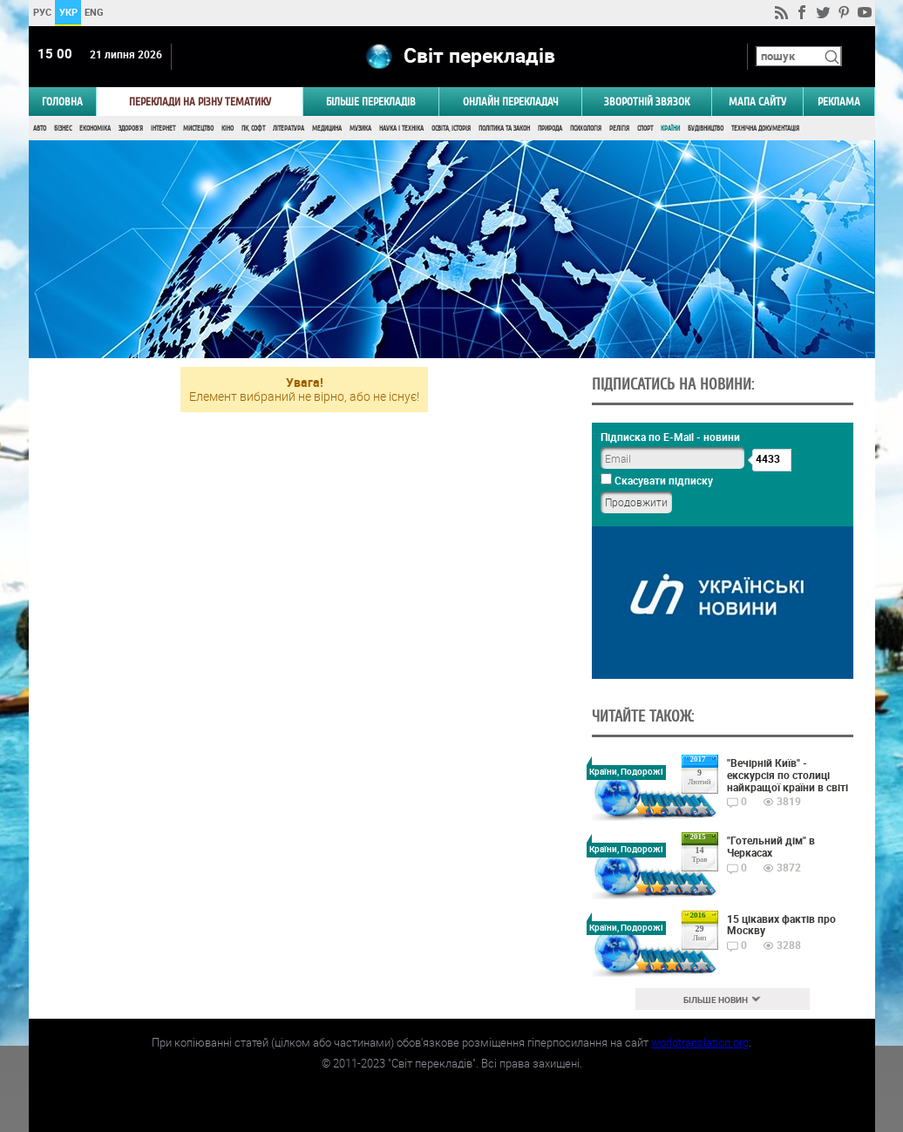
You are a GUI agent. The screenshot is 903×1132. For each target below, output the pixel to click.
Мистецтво (198, 128)
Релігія (619, 128)
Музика (360, 128)
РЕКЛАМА (839, 101)
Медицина (327, 128)
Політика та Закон (504, 128)
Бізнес (62, 128)
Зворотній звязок (646, 101)
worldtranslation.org (700, 1042)
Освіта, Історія (451, 128)
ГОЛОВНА (62, 101)
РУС (41, 11)
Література (288, 128)
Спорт (645, 128)
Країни (670, 128)
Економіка (95, 128)
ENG (94, 11)
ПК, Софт (253, 128)
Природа (550, 128)
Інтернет (163, 128)
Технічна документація (765, 128)
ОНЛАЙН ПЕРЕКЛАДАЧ (511, 101)
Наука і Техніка (401, 128)
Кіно (227, 128)
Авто (39, 128)
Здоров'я (131, 128)
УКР (67, 11)
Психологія (585, 128)
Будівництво (705, 128)
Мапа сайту (757, 101)
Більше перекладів (371, 101)
